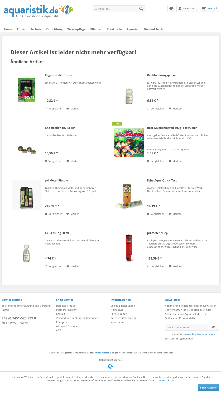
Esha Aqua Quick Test (162, 180)
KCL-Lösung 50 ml (57, 233)
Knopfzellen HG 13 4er (60, 128)
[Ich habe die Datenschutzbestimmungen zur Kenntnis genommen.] (166, 334)
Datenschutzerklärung (123, 318)
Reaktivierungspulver (162, 75)
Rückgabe (62, 322)
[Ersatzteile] (114, 29)
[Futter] (21, 29)
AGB (58, 330)
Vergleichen (53, 108)
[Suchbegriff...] (119, 8)
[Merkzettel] (171, 8)
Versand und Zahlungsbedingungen (77, 318)
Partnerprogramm (66, 309)
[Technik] (36, 29)
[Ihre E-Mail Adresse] (186, 327)
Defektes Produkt (66, 305)
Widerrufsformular (67, 326)
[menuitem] (119, 8)
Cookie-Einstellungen (122, 305)
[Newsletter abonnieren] (213, 327)
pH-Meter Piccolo (56, 180)
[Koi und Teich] (153, 29)
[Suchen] (141, 8)
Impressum (117, 322)
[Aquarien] (133, 29)
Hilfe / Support (118, 313)
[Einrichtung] (54, 29)
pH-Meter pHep (157, 233)
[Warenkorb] (209, 8)
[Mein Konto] (187, 8)
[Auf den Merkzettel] (72, 109)
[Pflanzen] (96, 29)
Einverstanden (208, 387)
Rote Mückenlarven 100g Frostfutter (172, 128)
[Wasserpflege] (76, 29)
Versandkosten (102, 352)
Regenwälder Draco (58, 75)
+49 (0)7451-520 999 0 (19, 318)
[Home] (8, 29)
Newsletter (116, 309)
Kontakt (60, 313)
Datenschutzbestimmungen (199, 334)
